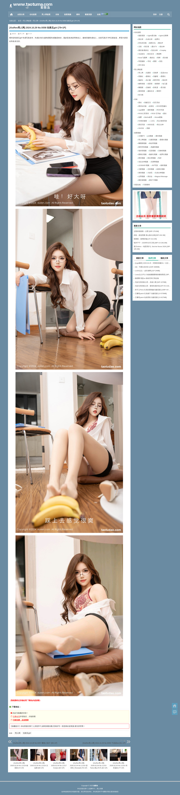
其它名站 (141, 65)
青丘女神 (160, 125)
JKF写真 (155, 165)
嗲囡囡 (140, 87)
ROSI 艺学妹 (156, 113)
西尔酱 (165, 58)
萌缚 (158, 58)
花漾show (164, 73)
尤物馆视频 (162, 151)
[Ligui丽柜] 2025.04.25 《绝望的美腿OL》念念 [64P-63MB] (153, 263)
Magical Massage (161, 176)
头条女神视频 (160, 173)
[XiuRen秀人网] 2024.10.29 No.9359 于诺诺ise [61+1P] (104, 743)
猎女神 (162, 46)
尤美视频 (151, 169)
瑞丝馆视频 (142, 151)
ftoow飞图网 (142, 58)
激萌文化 (152, 43)
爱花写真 (141, 125)
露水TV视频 (153, 180)
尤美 (140, 46)
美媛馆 (155, 76)
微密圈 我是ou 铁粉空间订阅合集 (147, 278)
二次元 (152, 121)
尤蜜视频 (141, 169)
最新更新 (88, 14)
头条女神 (149, 39)
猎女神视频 (152, 158)
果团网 (158, 54)
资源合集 (137, 185)
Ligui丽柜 (141, 110)
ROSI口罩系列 (143, 113)
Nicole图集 (158, 117)
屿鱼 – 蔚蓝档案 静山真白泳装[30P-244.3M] (149, 235)
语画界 (155, 73)
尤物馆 (148, 87)
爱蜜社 (163, 76)
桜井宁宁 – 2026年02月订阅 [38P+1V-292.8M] (150, 243)
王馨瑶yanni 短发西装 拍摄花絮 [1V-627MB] (151, 297)
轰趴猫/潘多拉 (143, 50)
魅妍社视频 (153, 154)
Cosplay (163, 50)
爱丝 (140, 102)
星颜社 (140, 76)
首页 (11, 14)
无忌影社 (141, 54)
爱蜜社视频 (164, 140)
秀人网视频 (142, 140)
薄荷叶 (158, 91)
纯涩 (159, 158)
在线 (102, 14)
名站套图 (33, 14)
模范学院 (156, 80)
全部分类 (20, 14)
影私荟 (155, 87)
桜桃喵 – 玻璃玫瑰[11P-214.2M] (145, 239)
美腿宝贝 (147, 102)
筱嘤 (140, 117)
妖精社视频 (160, 169)
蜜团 (154, 61)
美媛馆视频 (155, 147)
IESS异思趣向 (161, 106)
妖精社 (151, 106)
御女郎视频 (153, 143)
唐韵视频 (141, 173)
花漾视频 (152, 151)
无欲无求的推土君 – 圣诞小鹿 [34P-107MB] (150, 282)
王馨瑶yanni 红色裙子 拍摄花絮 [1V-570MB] (151, 293)
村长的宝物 (142, 43)
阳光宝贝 (151, 54)
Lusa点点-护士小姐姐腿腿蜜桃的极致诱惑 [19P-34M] (153, 274)
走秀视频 (141, 176)
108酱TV (141, 136)
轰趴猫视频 (142, 180)
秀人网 (35, 21)
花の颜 (148, 80)
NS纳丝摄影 (142, 121)
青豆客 (146, 46)
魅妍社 (140, 80)
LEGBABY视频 (143, 165)
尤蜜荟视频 (153, 140)
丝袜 (57, 14)
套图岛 (14, 34)
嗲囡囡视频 (142, 143)
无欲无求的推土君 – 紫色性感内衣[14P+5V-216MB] (153, 286)
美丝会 (150, 176)
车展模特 (146, 185)
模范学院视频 (143, 147)
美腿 (148, 128)
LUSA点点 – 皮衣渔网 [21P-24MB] (147, 271)
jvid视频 (150, 136)
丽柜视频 (151, 110)
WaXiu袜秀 (148, 117)
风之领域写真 (162, 121)
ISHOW (141, 128)
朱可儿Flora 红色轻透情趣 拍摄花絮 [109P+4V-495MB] (153, 290)
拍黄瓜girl (27, 733)
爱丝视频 (141, 158)
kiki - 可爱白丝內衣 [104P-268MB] (147, 267)
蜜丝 (164, 113)
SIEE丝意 (151, 125)
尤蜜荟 (148, 73)
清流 (160, 61)
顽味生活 (151, 91)
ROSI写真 (160, 110)
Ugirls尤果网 (163, 36)
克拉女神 (154, 50)
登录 (155, 14)
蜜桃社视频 (142, 154)
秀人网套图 (46, 14)
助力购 (140, 95)
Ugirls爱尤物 (152, 36)
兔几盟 (164, 84)
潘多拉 (152, 58)
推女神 (140, 39)
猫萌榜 (157, 84)
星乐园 (163, 87)
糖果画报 (141, 84)
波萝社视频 (164, 154)
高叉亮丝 (156, 102)
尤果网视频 (155, 162)
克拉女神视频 (143, 162)
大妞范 (150, 173)
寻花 (149, 61)
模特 (78, 14)
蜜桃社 (148, 76)
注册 (161, 14)
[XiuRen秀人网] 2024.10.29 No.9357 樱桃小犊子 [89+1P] (35, 743)
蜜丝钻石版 (142, 106)
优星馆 (150, 84)
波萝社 (157, 39)
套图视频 (67, 14)
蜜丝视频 (159, 136)
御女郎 (164, 80)
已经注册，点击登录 (21, 720)
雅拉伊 (160, 43)
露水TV (154, 46)
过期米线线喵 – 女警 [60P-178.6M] (146, 231)
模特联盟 (141, 91)
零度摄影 (141, 61)
